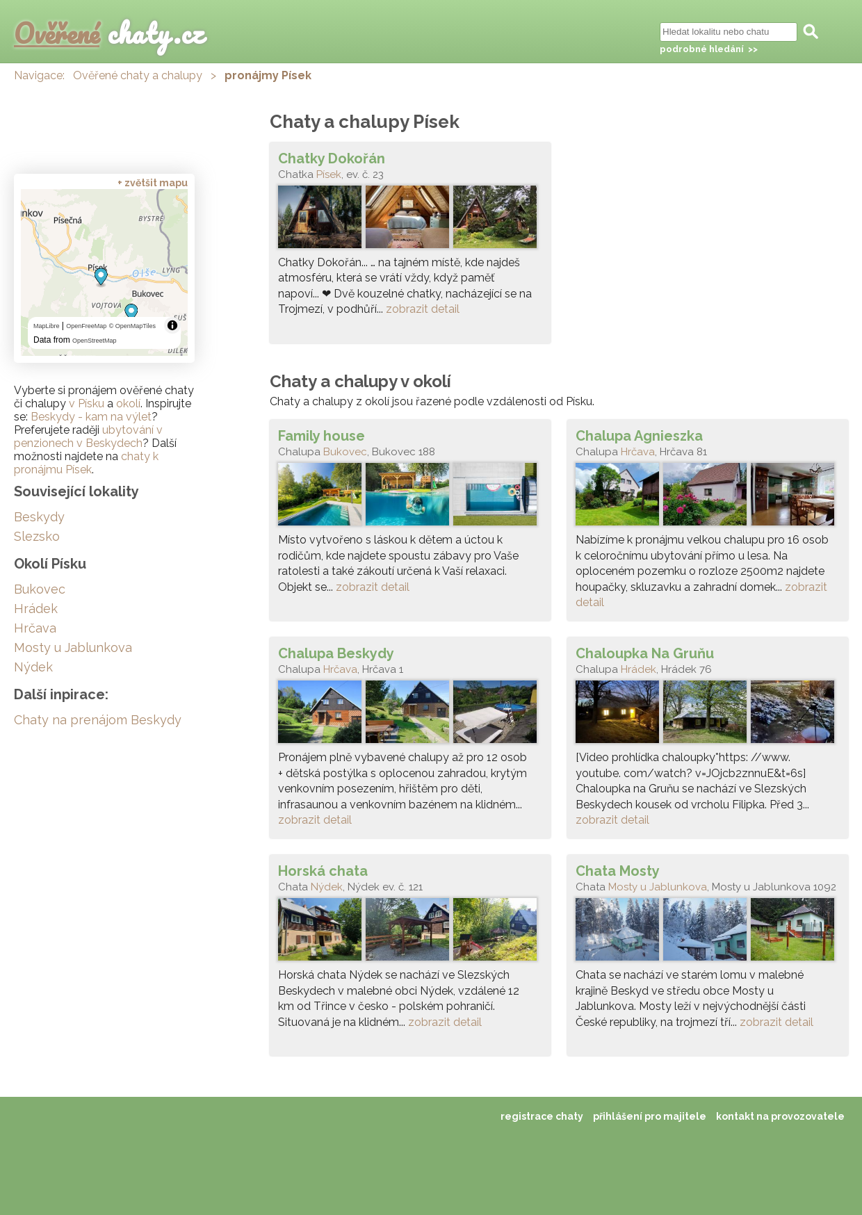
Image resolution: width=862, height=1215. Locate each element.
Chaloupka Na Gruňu (645, 653)
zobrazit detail (423, 309)
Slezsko (37, 536)
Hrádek (638, 669)
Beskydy (39, 516)
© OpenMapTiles (132, 326)
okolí (128, 403)
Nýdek (327, 887)
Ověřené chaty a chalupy (137, 75)
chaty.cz (109, 33)
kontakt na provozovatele (780, 1116)
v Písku (86, 403)
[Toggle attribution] (172, 325)
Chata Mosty (618, 871)
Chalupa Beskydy (336, 653)
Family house (321, 435)
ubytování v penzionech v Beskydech (88, 436)
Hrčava (638, 452)
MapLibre (46, 326)
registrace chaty (542, 1116)
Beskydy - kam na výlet (91, 416)
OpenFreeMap (86, 326)
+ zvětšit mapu (152, 182)
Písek (328, 174)
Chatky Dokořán (331, 158)
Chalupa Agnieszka (639, 435)
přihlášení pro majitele (649, 1116)
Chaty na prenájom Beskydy (97, 719)
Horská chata (323, 871)
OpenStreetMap (94, 340)
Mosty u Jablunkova (657, 887)
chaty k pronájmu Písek (86, 463)
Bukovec (345, 452)
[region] (104, 272)
